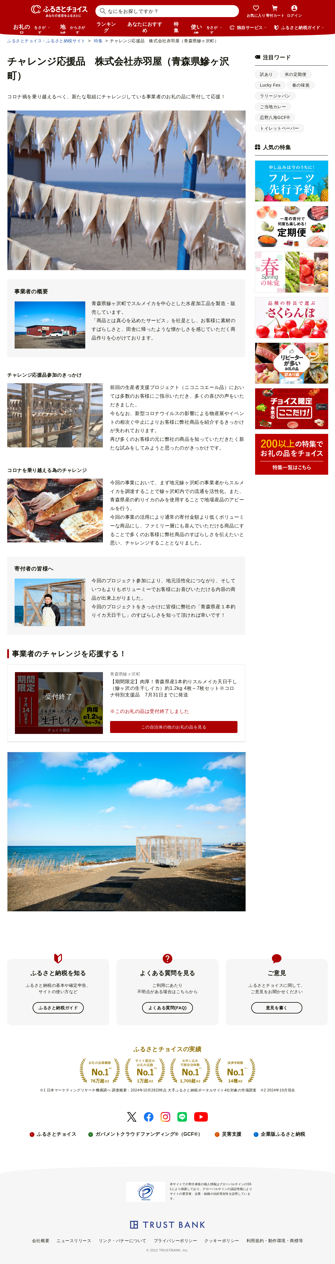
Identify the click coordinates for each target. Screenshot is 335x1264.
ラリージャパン (275, 95)
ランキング (106, 27)
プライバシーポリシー (175, 1240)
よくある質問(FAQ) (167, 1007)
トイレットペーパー (279, 128)
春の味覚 (301, 85)
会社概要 (40, 1240)
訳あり (266, 74)
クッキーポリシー (221, 1240)
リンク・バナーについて (123, 1240)
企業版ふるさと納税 (283, 1134)
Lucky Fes (270, 85)
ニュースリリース (74, 1240)
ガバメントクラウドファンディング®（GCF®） (148, 1134)
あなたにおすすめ (144, 27)
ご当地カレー (273, 106)
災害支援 (232, 1134)
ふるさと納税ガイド (58, 1007)
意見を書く (277, 1007)
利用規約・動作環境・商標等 (274, 1240)
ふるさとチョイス (56, 1134)
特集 (176, 27)
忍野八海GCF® (275, 117)
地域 (73, 29)
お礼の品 (31, 29)
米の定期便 (296, 74)
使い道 (207, 29)
